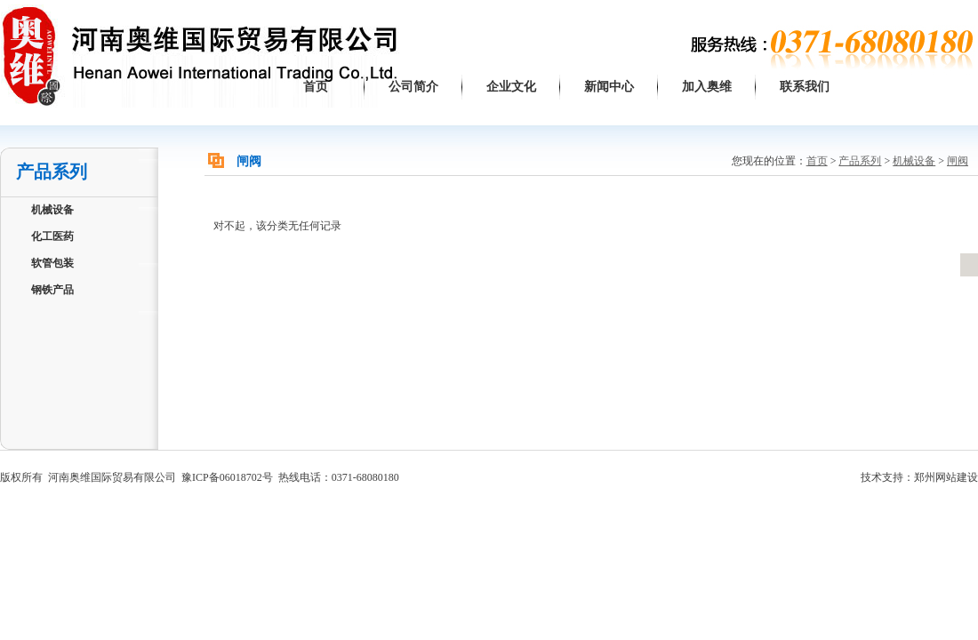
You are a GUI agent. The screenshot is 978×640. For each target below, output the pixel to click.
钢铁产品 (52, 290)
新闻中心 (609, 86)
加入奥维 (707, 86)
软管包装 (52, 263)
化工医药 (52, 236)
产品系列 (859, 161)
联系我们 (805, 86)
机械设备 (52, 210)
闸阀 (957, 161)
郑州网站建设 (946, 477)
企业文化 (511, 86)
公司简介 (413, 86)
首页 (315, 86)
